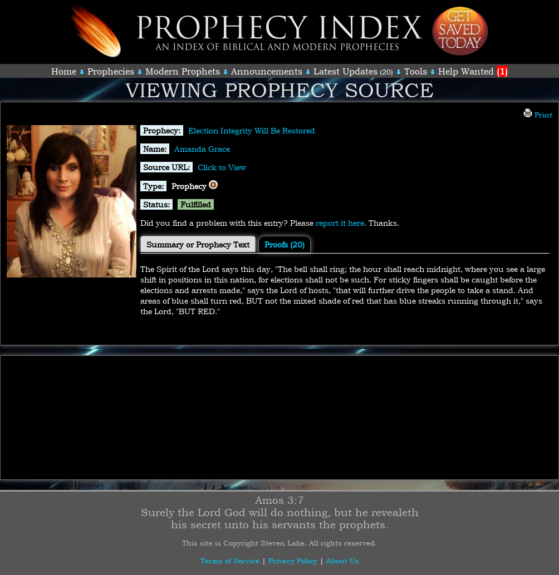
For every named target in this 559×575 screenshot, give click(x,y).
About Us (342, 561)
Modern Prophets (182, 71)
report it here (340, 222)
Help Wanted (473, 71)
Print (537, 115)
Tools (415, 71)
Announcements (266, 71)
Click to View (222, 167)
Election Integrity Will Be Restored (251, 130)
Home (63, 71)
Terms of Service (229, 561)
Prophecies (110, 71)
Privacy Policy (292, 561)
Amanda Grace (202, 148)
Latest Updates (345, 71)
